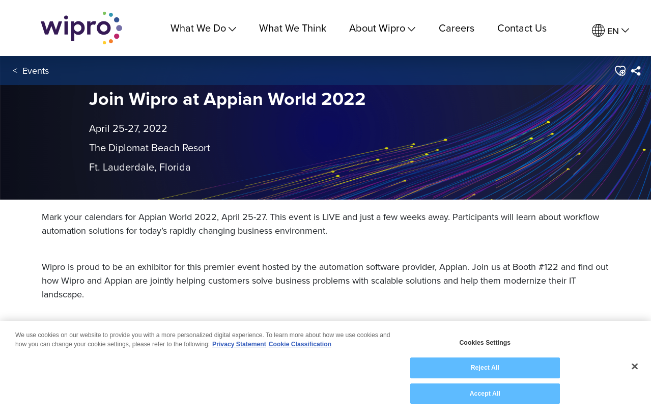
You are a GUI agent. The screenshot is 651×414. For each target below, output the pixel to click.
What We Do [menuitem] (203, 27)
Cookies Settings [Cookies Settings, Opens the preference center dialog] (485, 343)
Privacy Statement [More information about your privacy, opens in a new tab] (239, 345)
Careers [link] (456, 27)
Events (35, 70)
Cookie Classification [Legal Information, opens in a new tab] (300, 345)
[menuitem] (610, 30)
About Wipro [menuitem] (382, 27)
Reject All (485, 369)
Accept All (485, 394)
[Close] (635, 368)
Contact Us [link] (522, 27)
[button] (619, 70)
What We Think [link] (292, 27)
